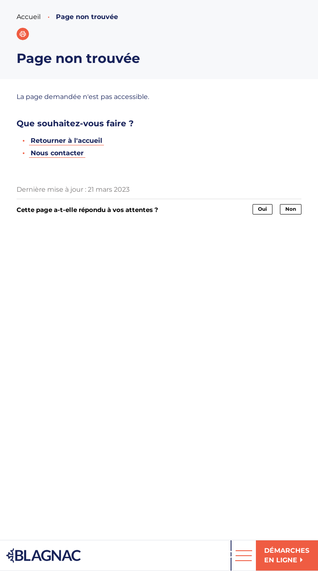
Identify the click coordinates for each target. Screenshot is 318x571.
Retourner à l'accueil (66, 141)
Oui (262, 209)
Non (290, 209)
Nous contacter (57, 153)
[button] (23, 34)
